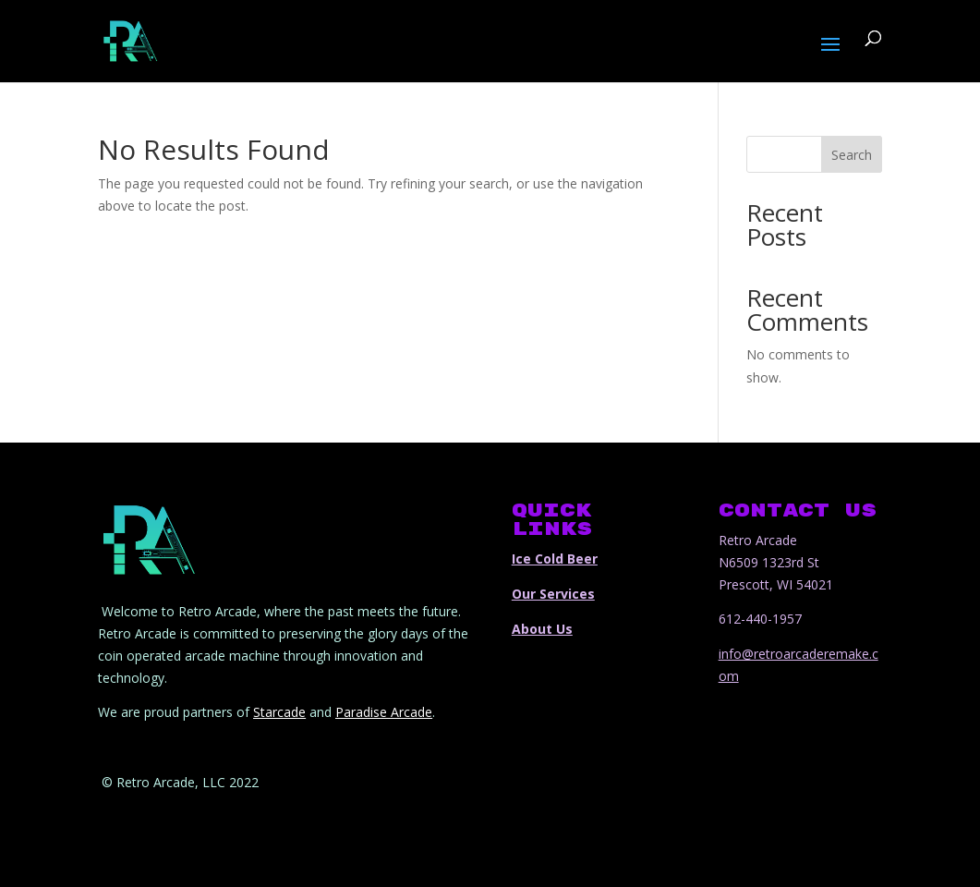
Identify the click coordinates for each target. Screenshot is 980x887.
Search (851, 155)
